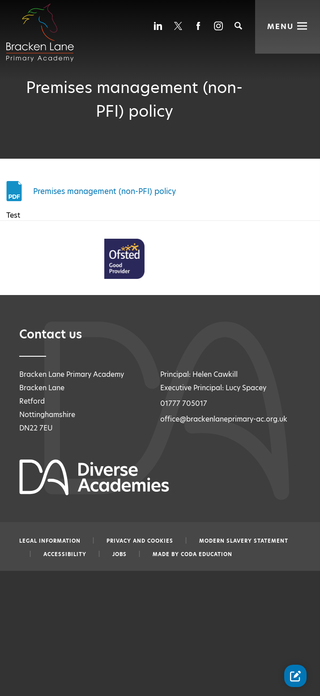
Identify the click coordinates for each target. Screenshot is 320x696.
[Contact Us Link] (295, 676)
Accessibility (64, 554)
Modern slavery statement (243, 540)
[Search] (238, 26)
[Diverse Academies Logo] (45, 24)
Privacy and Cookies (140, 540)
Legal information (50, 540)
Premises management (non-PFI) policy (104, 191)
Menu (281, 26)
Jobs (119, 554)
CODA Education (206, 554)
